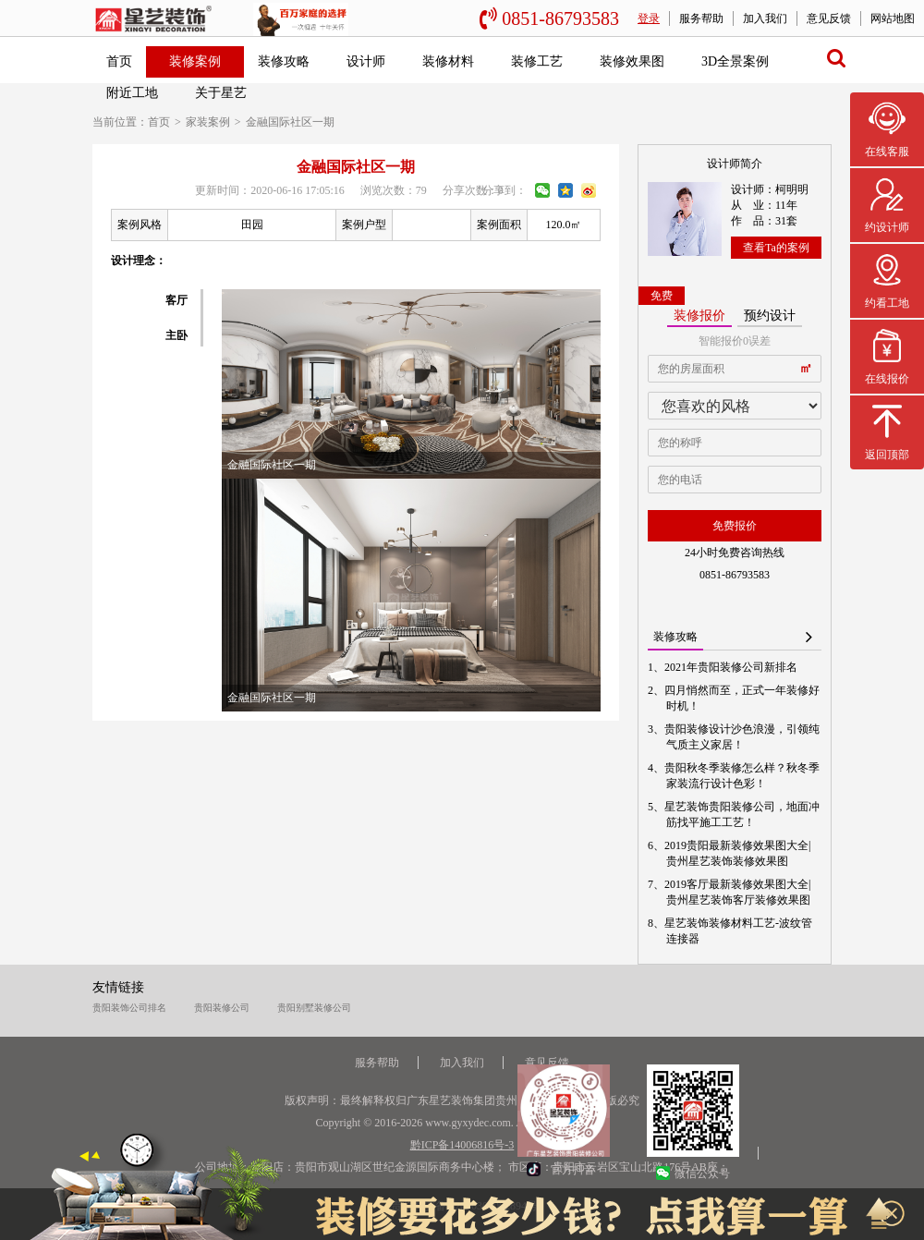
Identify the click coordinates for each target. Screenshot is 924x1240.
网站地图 (892, 18)
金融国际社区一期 (290, 121)
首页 (119, 61)
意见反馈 (829, 18)
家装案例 (208, 121)
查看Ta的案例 (776, 247)
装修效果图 (632, 61)
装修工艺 (537, 61)
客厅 (176, 300)
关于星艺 (221, 93)
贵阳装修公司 (221, 1008)
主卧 (176, 335)
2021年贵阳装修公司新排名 (731, 667)
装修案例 (195, 61)
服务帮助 (701, 18)
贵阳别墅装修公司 (314, 1008)
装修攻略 (284, 61)
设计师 (365, 61)
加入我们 (765, 18)
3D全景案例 (735, 61)
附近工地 (132, 93)
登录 (649, 18)
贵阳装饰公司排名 (129, 1008)
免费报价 (734, 525)
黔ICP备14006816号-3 (462, 1144)
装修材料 (448, 61)
